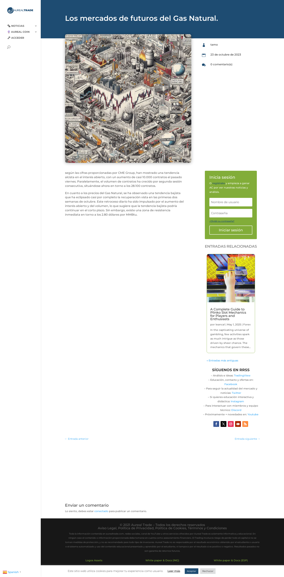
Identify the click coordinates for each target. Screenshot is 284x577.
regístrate (218, 183)
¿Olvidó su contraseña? (221, 221)
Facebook (230, 384)
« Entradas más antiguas (222, 360)
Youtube (253, 414)
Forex (247, 324)
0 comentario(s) (221, 64)
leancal (220, 324)
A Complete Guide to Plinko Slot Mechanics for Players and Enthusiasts (228, 314)
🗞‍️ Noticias (15, 23)
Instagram (237, 401)
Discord (236, 410)
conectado (101, 511)
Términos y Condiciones (207, 528)
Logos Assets (93, 560)
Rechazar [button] (207, 571)
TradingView (242, 375)
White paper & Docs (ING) (162, 560)
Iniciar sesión (231, 230)
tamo (214, 44)
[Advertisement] (162, 470)
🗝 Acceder (15, 35)
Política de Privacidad (136, 528)
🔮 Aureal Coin (18, 29)
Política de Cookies (170, 528)
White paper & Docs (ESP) (231, 560)
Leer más (174, 571)
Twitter (236, 392)
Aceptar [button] (191, 571)
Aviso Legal (107, 528)
